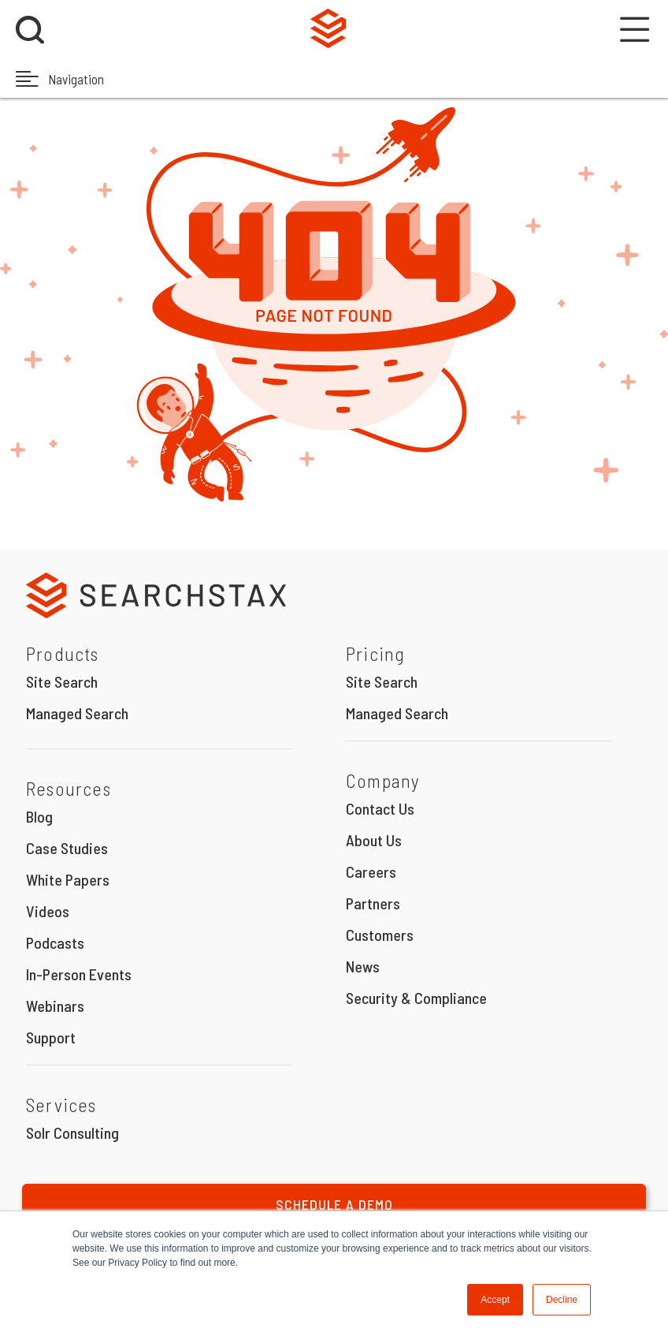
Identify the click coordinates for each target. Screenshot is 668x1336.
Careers (371, 871)
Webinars (55, 1005)
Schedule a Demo (334, 1204)
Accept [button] (495, 1299)
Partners (373, 903)
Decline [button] (561, 1299)
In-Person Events (79, 974)
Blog (39, 816)
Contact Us (380, 808)
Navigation (60, 78)
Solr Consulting (72, 1132)
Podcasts (55, 942)
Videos (47, 910)
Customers (380, 934)
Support (51, 1037)
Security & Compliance (416, 997)
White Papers (67, 879)
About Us (374, 839)
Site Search (62, 681)
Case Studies (67, 847)
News (363, 966)
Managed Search (77, 712)
